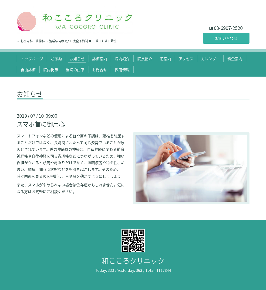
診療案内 (99, 58)
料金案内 (234, 58)
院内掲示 (50, 69)
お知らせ (77, 58)
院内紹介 (122, 58)
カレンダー (210, 58)
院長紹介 (144, 58)
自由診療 (28, 69)
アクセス (186, 58)
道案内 (165, 58)
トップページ (32, 58)
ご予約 (56, 58)
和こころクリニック (133, 260)
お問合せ (99, 69)
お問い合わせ (226, 38)
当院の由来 (75, 69)
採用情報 (122, 69)
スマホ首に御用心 (41, 124)
